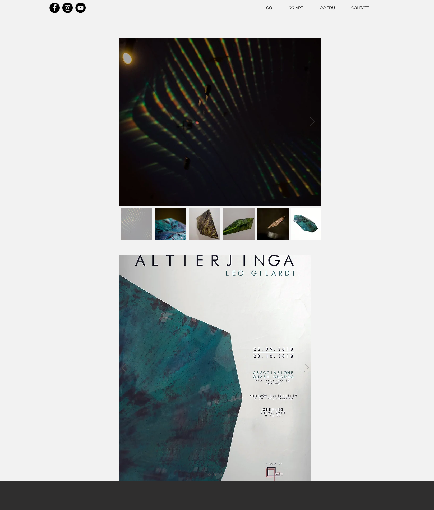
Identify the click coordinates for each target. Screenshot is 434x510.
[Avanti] (306, 368)
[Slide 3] (221, 475)
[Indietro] (124, 368)
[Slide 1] (209, 475)
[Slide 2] (215, 475)
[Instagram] (67, 8)
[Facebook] (54, 8)
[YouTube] (80, 8)
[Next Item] (312, 122)
